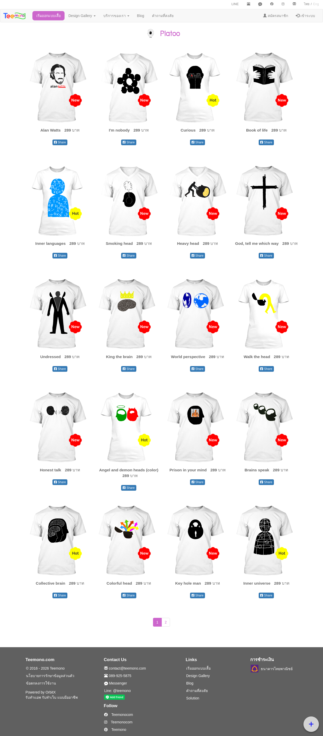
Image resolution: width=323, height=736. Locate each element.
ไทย (306, 4)
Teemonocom (118, 715)
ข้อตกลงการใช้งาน (41, 683)
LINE (235, 4)
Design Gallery (82, 16)
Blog (140, 16)
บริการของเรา (116, 16)
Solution (192, 698)
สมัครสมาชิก (275, 16)
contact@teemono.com (125, 668)
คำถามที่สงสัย (163, 16)
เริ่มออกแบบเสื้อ (48, 16)
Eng (316, 4)
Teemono (115, 730)
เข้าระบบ (305, 16)
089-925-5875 (117, 676)
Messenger (115, 683)
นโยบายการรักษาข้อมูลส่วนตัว (50, 676)
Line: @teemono (117, 691)
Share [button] (60, 142)
